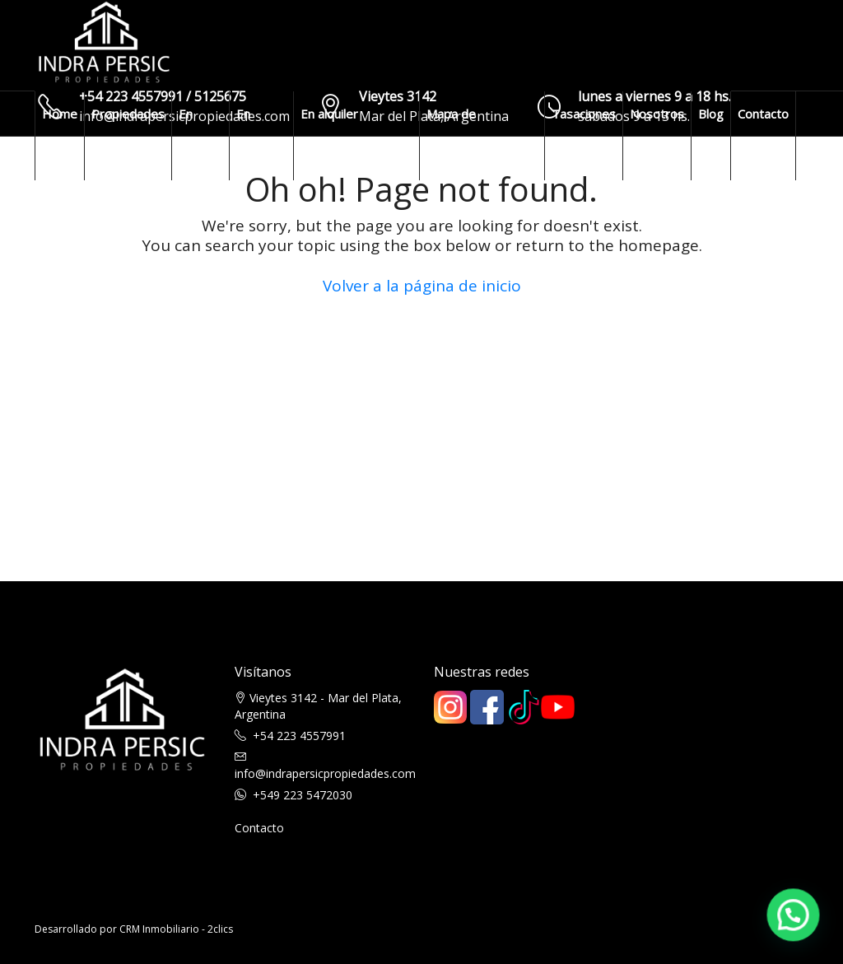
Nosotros (657, 113)
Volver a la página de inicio (422, 285)
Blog (711, 113)
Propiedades (128, 113)
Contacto (763, 113)
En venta (195, 135)
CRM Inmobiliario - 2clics (176, 929)
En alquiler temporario (332, 135)
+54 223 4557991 (299, 735)
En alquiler (256, 135)
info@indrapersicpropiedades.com (325, 773)
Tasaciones (584, 113)
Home (59, 113)
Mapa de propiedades (462, 135)
